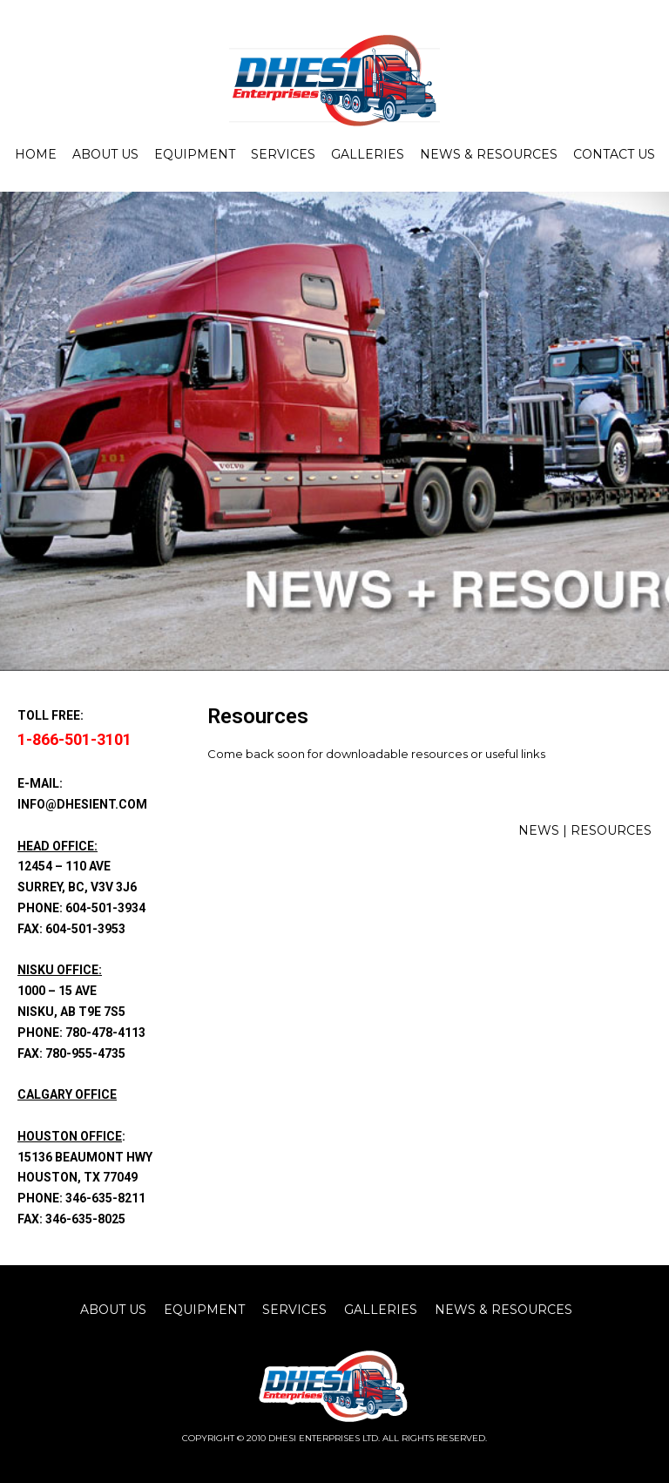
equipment (204, 1309)
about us (113, 1309)
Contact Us (614, 154)
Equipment (194, 154)
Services (283, 154)
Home (36, 154)
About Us (105, 154)
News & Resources (489, 154)
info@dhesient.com (82, 804)
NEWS (538, 830)
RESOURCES (611, 830)
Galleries (367, 154)
